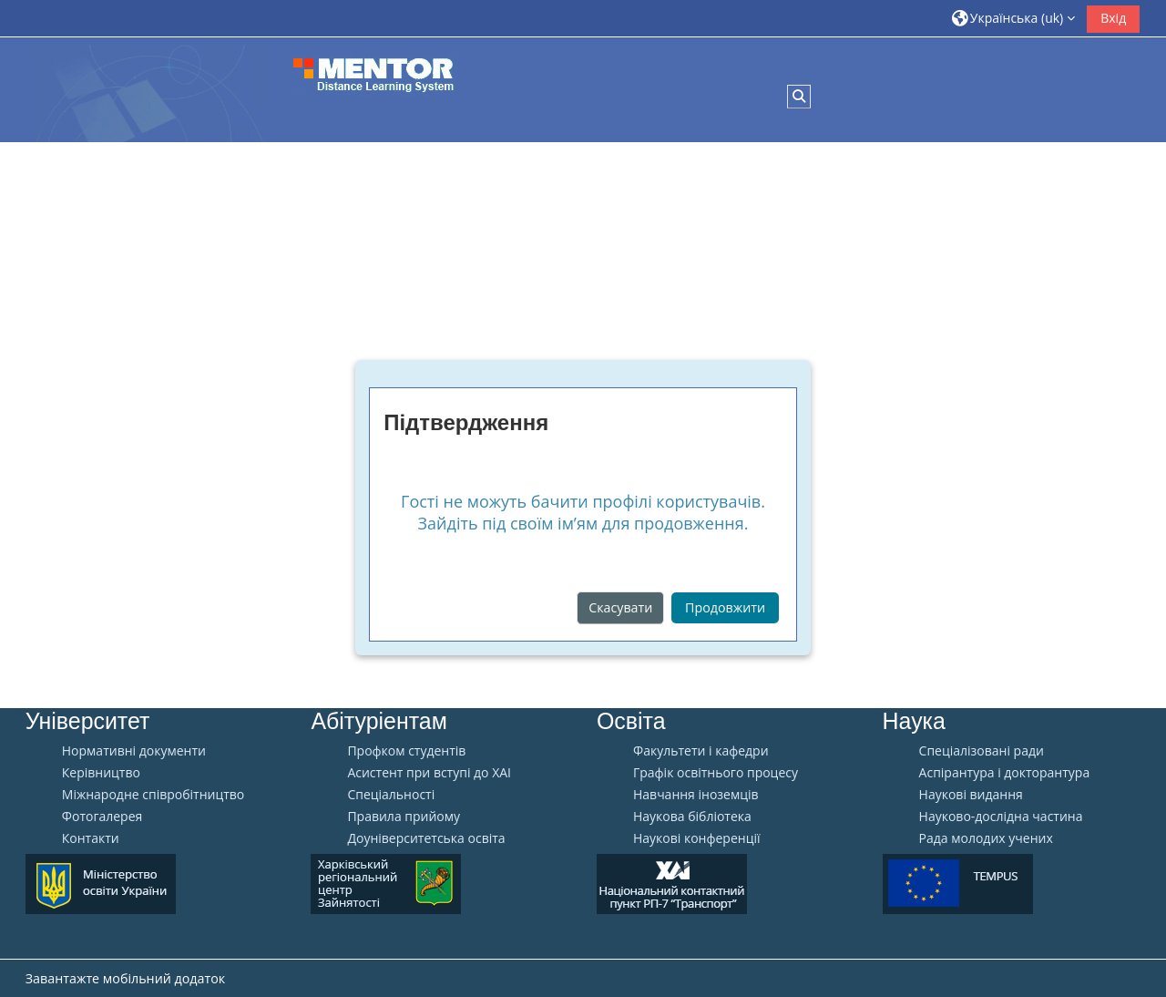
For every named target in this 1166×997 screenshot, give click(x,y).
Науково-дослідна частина (1001, 816)
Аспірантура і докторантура (1004, 772)
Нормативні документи (134, 751)
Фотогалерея (102, 816)
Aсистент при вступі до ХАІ (429, 772)
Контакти (90, 838)
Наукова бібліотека (692, 816)
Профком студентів (406, 751)
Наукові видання (971, 794)
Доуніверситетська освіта (426, 838)
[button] (1014, 18)
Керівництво (101, 772)
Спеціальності (391, 794)
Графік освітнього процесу (715, 772)
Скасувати (620, 607)
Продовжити (725, 607)
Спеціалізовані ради (981, 751)
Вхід (1113, 17)
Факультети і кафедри (701, 751)
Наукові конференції (697, 838)
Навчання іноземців (696, 794)
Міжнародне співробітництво (153, 794)
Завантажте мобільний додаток (125, 978)
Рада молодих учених (986, 838)
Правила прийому (403, 816)
